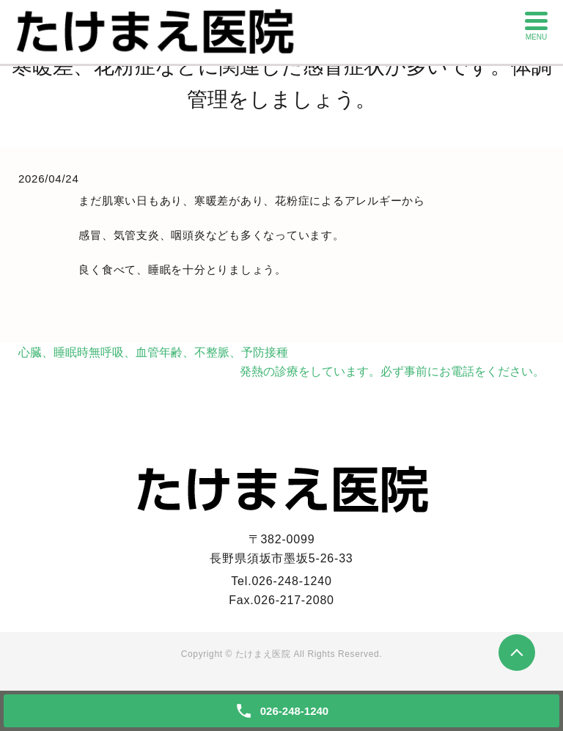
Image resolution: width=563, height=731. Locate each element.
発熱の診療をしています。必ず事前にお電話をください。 (392, 371)
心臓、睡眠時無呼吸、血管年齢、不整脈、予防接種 (153, 352)
